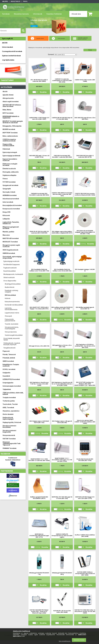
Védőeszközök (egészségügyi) (8, 418)
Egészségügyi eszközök (11, 261)
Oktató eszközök (9, 277)
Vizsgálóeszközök (9, 348)
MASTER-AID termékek (11, 238)
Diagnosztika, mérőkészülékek (8, 144)
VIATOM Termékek (9, 439)
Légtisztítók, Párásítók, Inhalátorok (11, 222)
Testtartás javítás (9, 401)
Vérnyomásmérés (11, 332)
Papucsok (6, 351)
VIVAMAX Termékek (9, 448)
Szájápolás (6, 373)
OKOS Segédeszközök (10, 250)
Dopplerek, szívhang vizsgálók (11, 291)
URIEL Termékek (8, 407)
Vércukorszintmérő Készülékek (9, 426)
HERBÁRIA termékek (10, 195)
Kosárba (43, 92)
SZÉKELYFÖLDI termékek (11, 379)
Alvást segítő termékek (11, 101)
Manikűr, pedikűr (8, 232)
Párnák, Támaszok (9, 354)
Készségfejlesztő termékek (12, 205)
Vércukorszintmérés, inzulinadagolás (12, 328)
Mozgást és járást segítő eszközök (11, 245)
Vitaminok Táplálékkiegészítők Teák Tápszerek (11, 443)
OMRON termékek (9, 253)
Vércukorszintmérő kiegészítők (9, 431)
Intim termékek (8, 202)
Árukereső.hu (13, 482)
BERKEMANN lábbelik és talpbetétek (11, 117)
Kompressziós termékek (11, 209)
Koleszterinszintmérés (12, 301)
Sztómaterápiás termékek (12, 386)
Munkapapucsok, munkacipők (13, 274)
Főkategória (31, 47)
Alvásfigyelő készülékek (13, 284)
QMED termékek (8, 361)
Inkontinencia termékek (11, 199)
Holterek (7, 298)
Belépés (5, 1)
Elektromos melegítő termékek (10, 164)
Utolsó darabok (8, 414)
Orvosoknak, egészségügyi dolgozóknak (12, 257)
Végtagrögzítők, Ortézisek (12, 422)
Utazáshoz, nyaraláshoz (11, 411)
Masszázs (6, 235)
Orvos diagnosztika (9, 281)
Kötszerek (6, 215)
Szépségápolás (8, 383)
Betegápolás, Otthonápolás (12, 126)
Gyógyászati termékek (10, 185)
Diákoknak (6, 149)
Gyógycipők (7, 189)
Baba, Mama (7, 110)
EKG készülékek (10, 295)
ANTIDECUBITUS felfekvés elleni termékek (12, 105)
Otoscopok (8, 316)
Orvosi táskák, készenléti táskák (11, 339)
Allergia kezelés (8, 98)
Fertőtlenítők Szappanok (11, 264)
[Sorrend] (65, 55)
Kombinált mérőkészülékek (14, 305)
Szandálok (6, 376)
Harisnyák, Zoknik (9, 192)
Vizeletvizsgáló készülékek (14, 335)
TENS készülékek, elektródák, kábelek (13, 393)
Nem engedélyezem (64, 641)
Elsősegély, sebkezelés (11, 172)
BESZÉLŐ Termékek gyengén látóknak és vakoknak (13, 121)
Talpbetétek (7, 389)
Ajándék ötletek (8, 95)
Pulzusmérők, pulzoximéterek (10, 320)
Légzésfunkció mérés (12, 313)
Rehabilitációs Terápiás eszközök (11, 365)
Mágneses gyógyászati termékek (11, 227)
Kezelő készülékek (9, 271)
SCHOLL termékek (9, 369)
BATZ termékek (8, 113)
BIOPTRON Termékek (10, 133)
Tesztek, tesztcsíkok (11, 324)
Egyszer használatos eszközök (10, 159)
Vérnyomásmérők (9, 435)
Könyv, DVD (6, 212)
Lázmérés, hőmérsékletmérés (11, 308)
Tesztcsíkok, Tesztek (10, 404)
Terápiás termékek (9, 397)
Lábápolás (6, 219)
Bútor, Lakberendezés (10, 136)
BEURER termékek (9, 129)
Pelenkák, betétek (9, 358)
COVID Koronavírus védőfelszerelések (9, 140)
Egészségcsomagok (10, 152)
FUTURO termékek (9, 182)
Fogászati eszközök (10, 268)
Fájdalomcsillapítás (9, 175)
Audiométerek (9, 287)
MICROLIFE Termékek (10, 242)
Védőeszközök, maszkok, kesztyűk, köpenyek (11, 343)
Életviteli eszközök (9, 168)
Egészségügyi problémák (11, 156)
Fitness (5, 178)
